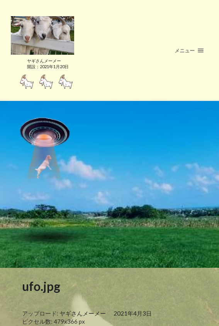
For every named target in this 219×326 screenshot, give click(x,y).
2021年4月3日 (133, 313)
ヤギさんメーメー (82, 313)
